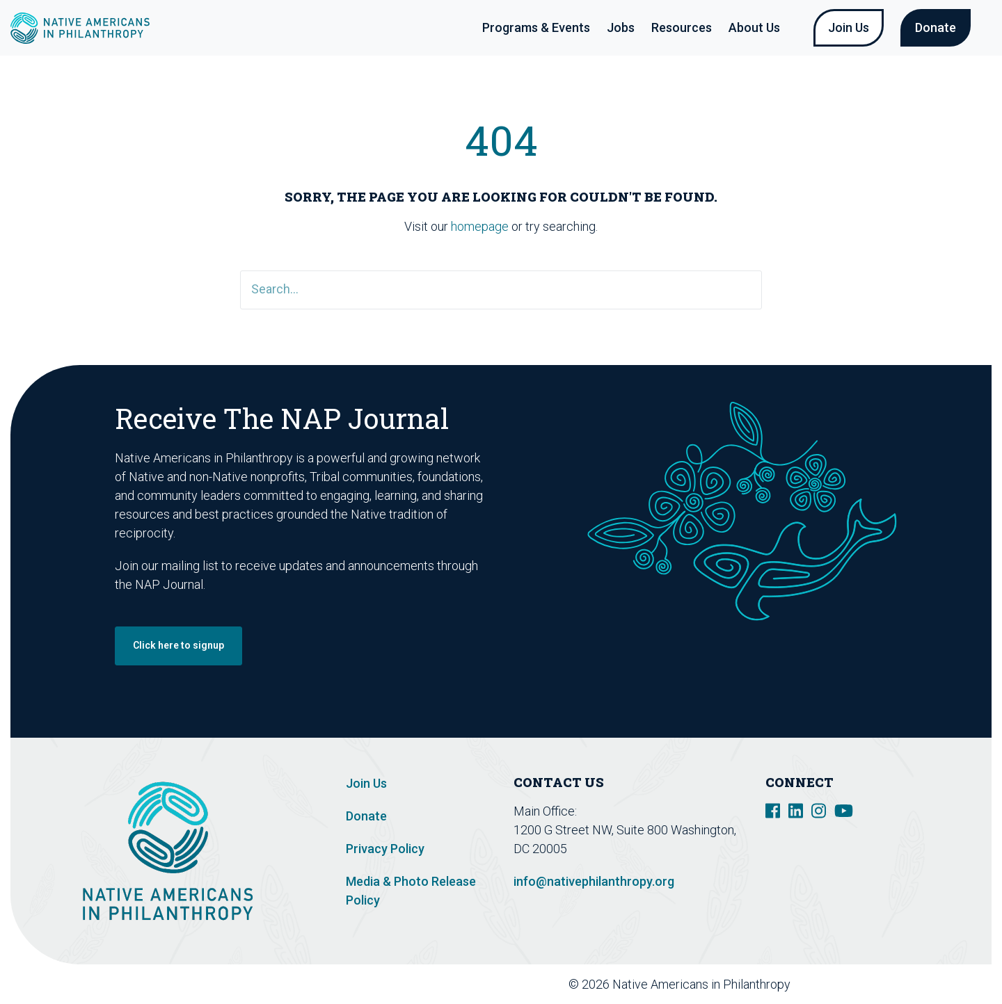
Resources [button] (681, 27)
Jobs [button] (621, 27)
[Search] (501, 289)
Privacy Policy (385, 848)
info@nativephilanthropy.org (594, 881)
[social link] (772, 809)
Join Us (848, 27)
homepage (480, 226)
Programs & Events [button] (536, 27)
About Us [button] (754, 27)
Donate (935, 27)
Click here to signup (178, 645)
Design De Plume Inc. (920, 984)
